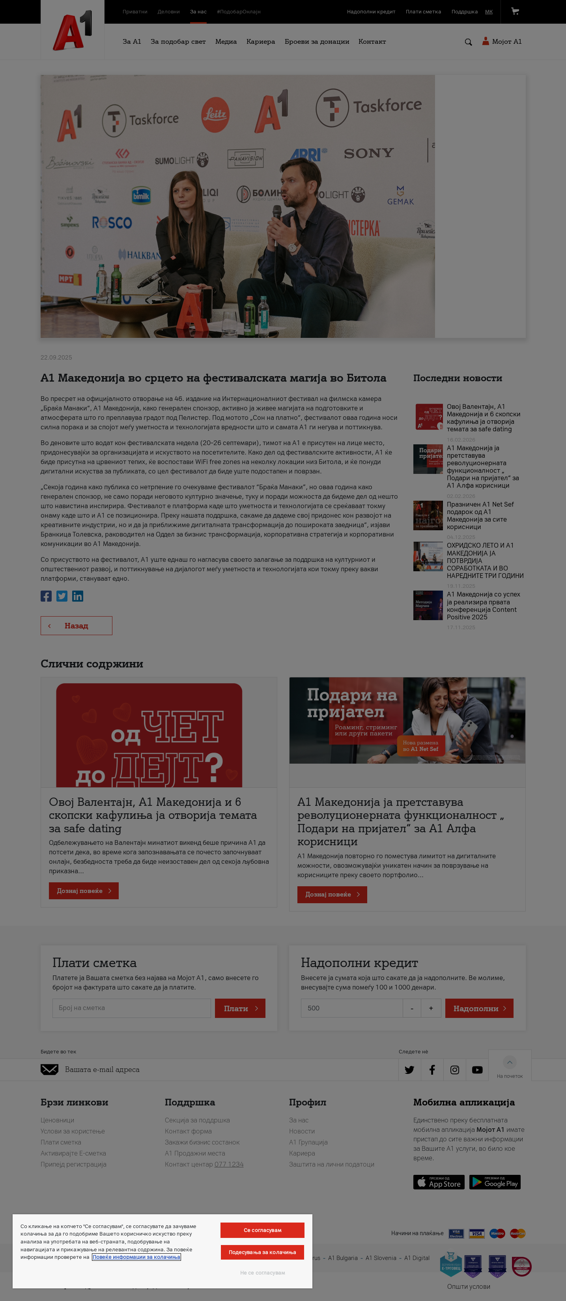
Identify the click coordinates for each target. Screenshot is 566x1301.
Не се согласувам (262, 1273)
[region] (162, 1251)
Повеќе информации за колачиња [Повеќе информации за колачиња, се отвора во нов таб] (136, 1257)
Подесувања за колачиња (263, 1252)
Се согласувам (262, 1230)
